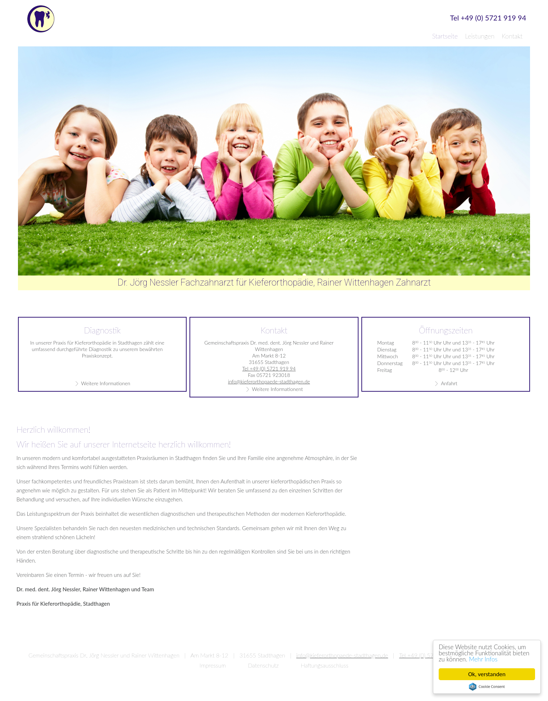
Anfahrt (449, 383)
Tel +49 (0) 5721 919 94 (488, 17)
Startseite (445, 36)
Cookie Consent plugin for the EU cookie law (487, 687)
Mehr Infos (483, 659)
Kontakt (512, 36)
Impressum (213, 665)
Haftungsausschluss (324, 665)
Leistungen (479, 36)
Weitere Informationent (277, 389)
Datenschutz (263, 665)
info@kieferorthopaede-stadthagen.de (269, 381)
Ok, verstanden (487, 674)
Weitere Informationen (106, 383)
